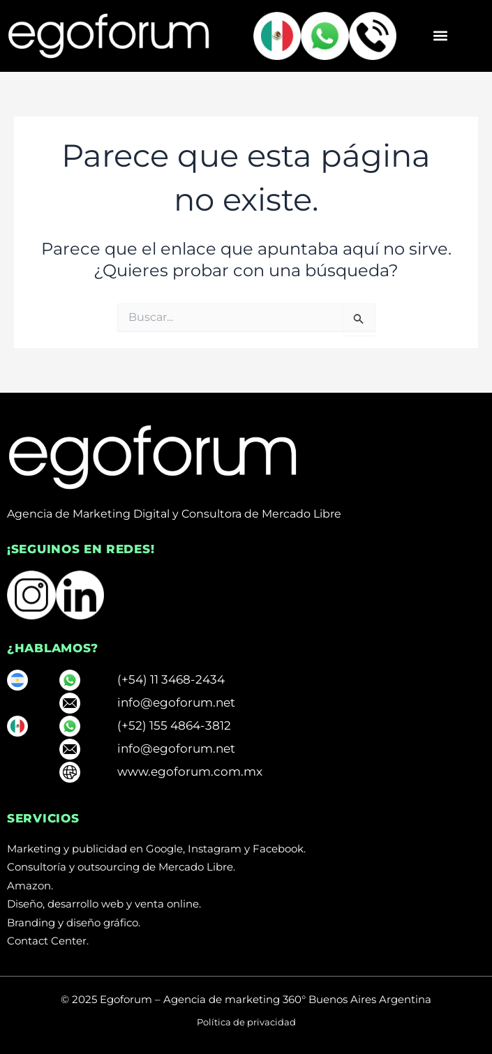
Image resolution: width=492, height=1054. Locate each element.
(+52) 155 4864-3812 (174, 725)
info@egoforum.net (176, 702)
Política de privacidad (246, 1021)
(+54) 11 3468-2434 (171, 679)
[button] (440, 35)
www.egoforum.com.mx (189, 771)
